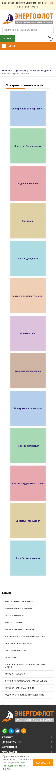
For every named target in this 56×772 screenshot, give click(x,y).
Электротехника (13, 622)
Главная (6, 70)
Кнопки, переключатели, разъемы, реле (26, 681)
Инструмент (11, 657)
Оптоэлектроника (14, 615)
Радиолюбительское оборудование (24, 695)
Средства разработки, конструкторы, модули (25, 665)
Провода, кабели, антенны (19, 688)
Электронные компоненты (19, 601)
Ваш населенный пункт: (27, 3)
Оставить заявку (28, 60)
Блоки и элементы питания (19, 629)
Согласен (43, 762)
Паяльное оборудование (18, 643)
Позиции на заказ (15, 674)
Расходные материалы (17, 650)
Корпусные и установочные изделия (32, 70)
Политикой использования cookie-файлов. (14, 765)
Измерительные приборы (18, 608)
